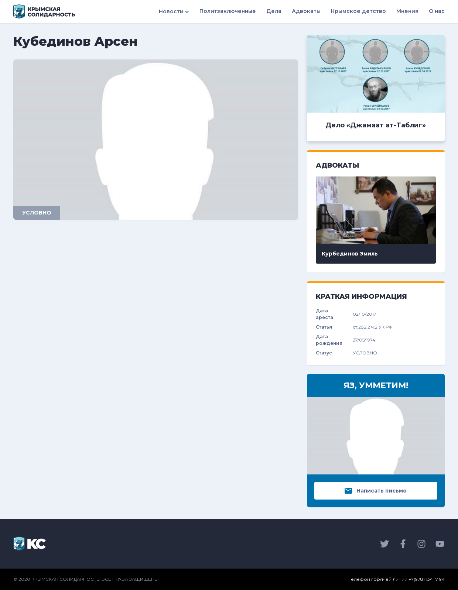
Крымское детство (358, 11)
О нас (437, 11)
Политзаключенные (227, 11)
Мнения (407, 11)
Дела (273, 11)
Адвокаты (306, 11)
